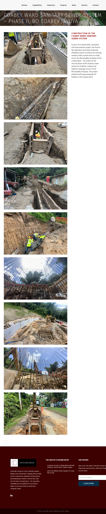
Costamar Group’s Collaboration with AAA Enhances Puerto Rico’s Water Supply (60, 466)
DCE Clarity (65, 511)
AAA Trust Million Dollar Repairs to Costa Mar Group (60, 472)
